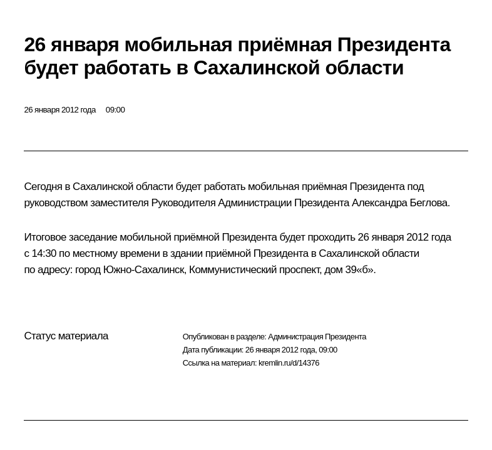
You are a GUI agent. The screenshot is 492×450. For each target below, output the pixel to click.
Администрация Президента (317, 336)
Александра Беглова (400, 203)
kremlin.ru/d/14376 (289, 363)
